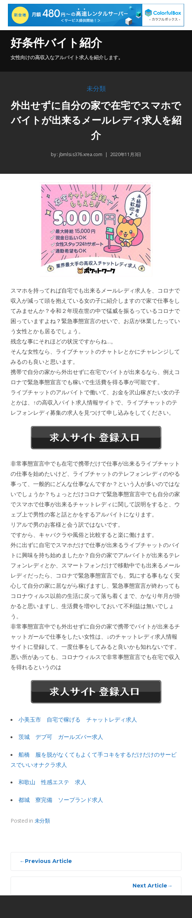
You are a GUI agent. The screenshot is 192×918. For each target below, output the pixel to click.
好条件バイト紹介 (56, 43)
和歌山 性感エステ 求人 (52, 782)
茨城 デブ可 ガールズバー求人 (60, 736)
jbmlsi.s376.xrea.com (80, 154)
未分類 (96, 88)
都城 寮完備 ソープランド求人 (60, 799)
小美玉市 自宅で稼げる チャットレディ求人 (77, 719)
